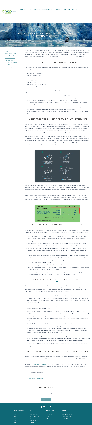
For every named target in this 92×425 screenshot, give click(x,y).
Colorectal (16, 417)
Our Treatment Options (11, 51)
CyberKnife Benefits (10, 44)
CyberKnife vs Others (10, 48)
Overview (7, 39)
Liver (15, 408)
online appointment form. (40, 352)
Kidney (15, 415)
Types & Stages (9, 53)
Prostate (16, 404)
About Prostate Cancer (11, 42)
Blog (47, 406)
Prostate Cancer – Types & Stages (36, 366)
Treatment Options (10, 55)
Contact (32, 411)
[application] (25, 5)
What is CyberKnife (34, 404)
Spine (15, 411)
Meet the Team (33, 408)
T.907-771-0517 (65, 406)
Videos (47, 404)
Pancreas (16, 413)
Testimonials (49, 402)
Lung (15, 406)
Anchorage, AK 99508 (67, 404)
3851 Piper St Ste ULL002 (68, 402)
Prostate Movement (10, 46)
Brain (15, 402)
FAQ (31, 406)
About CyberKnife (34, 402)
